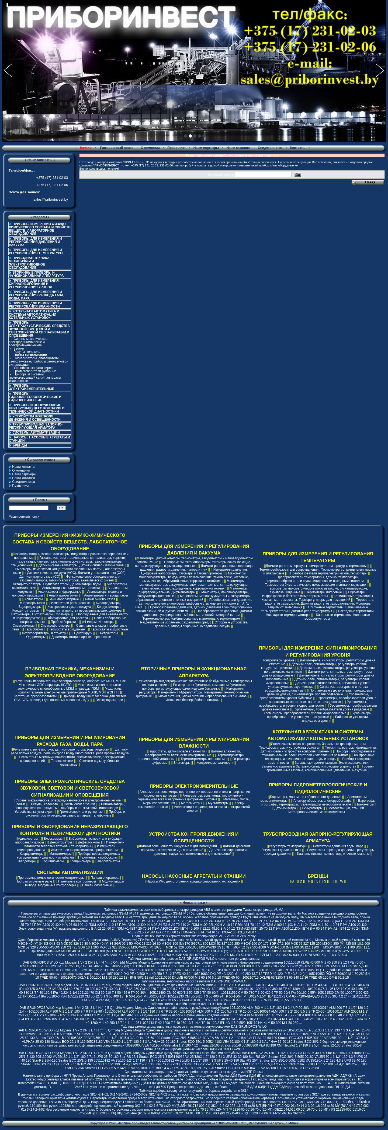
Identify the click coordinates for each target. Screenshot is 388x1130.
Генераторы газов (32, 603)
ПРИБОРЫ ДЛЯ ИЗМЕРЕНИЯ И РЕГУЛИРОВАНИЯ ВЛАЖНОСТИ (35, 304)
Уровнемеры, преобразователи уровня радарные (332, 709)
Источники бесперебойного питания (193, 700)
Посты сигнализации (79, 804)
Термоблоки (34, 629)
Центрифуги (83, 633)
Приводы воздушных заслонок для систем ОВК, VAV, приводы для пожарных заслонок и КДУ (70, 698)
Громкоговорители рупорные (35, 371)
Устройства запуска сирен (33, 368)
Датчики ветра (285, 808)
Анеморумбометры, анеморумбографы (322, 801)
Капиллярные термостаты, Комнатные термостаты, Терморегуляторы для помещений (318, 598)
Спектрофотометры (55, 625)
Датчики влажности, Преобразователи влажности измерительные (192, 753)
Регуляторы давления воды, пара (338, 846)
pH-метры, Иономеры (98, 622)
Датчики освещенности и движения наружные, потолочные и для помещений (200, 852)
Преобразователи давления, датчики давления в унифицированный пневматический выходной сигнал (197, 613)
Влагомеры (182, 763)
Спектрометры (23, 625)
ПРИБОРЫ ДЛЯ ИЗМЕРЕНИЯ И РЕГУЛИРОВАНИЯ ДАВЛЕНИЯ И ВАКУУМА (35, 242)
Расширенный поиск (116, 148)
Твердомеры (26, 861)
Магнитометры (60, 854)
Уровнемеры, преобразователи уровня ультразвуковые (319, 715)
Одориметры (35, 637)
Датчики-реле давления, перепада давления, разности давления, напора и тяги (196, 567)
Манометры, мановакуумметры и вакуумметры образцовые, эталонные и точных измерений (193, 598)
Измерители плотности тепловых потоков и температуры (74, 844)
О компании (150, 148)
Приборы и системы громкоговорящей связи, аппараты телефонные (35, 377)
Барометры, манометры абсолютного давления (305, 797)
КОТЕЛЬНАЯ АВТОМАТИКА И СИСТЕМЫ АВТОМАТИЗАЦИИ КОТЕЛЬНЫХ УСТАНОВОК (34, 314)
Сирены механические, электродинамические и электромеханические (28, 342)
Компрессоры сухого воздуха (69, 607)
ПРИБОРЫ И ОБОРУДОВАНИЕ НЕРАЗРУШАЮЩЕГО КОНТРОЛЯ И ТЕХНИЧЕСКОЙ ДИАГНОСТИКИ (36, 408)
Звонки (18, 348)
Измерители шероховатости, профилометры (84, 850)
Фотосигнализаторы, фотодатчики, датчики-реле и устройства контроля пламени (319, 749)
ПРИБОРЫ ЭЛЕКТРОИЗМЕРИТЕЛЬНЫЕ (31, 387)
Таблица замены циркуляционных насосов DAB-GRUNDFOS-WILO (194, 1049)
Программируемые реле (34, 881)
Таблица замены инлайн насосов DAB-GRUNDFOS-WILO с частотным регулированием (194, 959)
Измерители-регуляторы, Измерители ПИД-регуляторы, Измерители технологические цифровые (192, 692)
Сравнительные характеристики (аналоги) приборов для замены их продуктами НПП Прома (193, 1072)
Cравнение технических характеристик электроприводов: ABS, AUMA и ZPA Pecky (193, 936)
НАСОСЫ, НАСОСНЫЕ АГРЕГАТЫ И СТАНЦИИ (39, 438)
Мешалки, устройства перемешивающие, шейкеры (84, 610)
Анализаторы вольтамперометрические (71, 588)
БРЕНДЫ (19, 445)
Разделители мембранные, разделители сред (174, 622)
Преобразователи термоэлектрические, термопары (328, 573)
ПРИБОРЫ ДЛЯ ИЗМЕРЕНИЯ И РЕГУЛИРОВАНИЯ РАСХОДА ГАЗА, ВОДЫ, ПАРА (36, 295)
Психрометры (312, 808)
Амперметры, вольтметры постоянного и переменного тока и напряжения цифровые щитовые (190, 797)
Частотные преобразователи (35, 696)
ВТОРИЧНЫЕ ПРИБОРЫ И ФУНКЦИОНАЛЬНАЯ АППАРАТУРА (36, 274)
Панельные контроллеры (77, 881)
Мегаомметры (191, 803)
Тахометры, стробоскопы (99, 857)
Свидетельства (270, 148)
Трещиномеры (80, 861)
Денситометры (61, 842)
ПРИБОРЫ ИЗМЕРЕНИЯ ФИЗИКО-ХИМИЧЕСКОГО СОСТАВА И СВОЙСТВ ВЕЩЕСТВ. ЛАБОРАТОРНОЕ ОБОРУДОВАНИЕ (40, 229)
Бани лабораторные (64, 599)
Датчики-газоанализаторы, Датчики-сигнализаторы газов (81, 565)
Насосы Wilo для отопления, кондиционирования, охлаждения (193, 881)
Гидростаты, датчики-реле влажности (177, 751)
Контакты (298, 148)
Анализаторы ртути (63, 595)
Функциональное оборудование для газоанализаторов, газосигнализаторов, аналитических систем (70, 578)
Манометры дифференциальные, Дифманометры (192, 590)
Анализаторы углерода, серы (106, 595)
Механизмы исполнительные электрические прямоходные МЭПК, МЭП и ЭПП (70, 690)
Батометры (365, 804)
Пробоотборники (63, 622)
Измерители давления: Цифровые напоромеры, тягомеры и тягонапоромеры (194, 571)
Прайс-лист (176, 148)
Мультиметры (218, 803)
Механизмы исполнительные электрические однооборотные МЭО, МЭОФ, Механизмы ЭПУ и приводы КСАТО (71, 683)
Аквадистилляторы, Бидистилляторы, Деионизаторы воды (57, 584)
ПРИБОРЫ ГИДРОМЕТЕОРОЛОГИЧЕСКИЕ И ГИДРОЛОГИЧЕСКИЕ (35, 397)
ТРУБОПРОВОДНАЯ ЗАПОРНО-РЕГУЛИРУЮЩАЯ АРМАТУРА (36, 426)
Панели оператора (105, 878)
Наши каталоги (238, 148)
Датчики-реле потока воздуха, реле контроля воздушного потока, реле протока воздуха (70, 751)
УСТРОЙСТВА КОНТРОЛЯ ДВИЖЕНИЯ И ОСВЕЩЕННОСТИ (35, 417)
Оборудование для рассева (67, 618)
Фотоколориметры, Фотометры (45, 633)
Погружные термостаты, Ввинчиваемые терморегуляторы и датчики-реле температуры (314, 609)
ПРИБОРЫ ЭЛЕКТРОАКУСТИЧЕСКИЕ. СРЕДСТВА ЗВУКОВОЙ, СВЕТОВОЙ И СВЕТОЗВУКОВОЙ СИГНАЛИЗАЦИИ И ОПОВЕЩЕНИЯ (70, 788)
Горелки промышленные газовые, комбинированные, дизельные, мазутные (320, 768)
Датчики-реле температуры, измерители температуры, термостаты (316, 566)
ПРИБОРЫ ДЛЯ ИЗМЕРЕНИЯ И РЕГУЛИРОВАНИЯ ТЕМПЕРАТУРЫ (36, 251)
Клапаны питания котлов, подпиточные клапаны (333, 854)
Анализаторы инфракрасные (59, 592)
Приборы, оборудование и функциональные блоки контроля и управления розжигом (318, 753)
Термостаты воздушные (67, 629)
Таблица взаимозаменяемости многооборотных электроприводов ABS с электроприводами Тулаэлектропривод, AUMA (193, 910)
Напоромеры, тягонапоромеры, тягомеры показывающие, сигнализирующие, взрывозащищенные (193, 564)
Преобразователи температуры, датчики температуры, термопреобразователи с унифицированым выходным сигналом (315, 579)
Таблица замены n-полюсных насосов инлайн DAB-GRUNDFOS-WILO (194, 981)
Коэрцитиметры (31, 854)
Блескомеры (53, 838)
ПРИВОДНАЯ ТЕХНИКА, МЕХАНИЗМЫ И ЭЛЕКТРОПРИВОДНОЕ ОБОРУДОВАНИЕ (29, 263)
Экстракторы (108, 633)
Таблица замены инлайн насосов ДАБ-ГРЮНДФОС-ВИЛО (193, 1004)
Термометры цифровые (324, 592)
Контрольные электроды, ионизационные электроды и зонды (319, 757)
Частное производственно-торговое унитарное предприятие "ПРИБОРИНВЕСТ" (182, 1123)
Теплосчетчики (62, 761)
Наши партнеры (206, 148)
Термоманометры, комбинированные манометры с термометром (191, 618)
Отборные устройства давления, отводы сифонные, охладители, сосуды (201, 624)
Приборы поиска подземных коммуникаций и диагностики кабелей (68, 855)
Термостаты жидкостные (109, 629)
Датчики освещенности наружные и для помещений (178, 846)
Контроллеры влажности (214, 763)
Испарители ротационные (70, 603)
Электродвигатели (109, 700)
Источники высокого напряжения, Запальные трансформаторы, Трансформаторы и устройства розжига (313, 745)
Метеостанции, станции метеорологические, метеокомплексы (326, 810)
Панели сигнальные (97, 885)
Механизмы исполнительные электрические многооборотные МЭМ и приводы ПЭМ (69, 686)
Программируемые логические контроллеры (51, 878)
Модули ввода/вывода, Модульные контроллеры (74, 883)
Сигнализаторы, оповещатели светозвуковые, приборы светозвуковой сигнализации (38, 361)
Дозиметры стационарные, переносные (81, 637)
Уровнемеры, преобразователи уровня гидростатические (313, 703)
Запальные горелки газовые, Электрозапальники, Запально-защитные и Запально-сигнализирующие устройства (315, 764)
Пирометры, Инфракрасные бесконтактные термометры (314, 594)
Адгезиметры (28, 838)
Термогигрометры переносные (203, 759)
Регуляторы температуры (288, 846)
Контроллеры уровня (278, 660)
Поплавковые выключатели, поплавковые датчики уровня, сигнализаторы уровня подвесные (319, 692)
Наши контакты (23, 467)
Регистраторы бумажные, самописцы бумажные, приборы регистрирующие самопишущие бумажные (194, 686)
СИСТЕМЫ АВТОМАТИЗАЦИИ (36, 432)
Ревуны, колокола (26, 352)
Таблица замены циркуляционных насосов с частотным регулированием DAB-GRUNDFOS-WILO (193, 1026)
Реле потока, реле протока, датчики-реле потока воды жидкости (61, 749)
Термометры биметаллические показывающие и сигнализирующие (315, 585)
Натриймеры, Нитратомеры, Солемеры (40, 614)
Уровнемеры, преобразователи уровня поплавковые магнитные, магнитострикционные (322, 700)
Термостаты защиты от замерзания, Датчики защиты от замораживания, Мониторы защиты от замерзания (319, 603)
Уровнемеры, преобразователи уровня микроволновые (305, 713)
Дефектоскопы (89, 842)
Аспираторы (34, 599)
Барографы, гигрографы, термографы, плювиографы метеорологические (318, 802)
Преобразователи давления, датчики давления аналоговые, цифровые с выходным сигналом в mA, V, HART (193, 603)
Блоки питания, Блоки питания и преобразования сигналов (202, 696)
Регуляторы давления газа (281, 850)
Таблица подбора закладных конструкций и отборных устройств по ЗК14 (193, 1091)
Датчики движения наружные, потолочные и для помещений (196, 848)
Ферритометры (109, 861)
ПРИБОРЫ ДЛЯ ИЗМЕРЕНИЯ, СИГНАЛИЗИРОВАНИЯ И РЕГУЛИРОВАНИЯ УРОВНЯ (34, 284)
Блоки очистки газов (100, 599)
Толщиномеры (53, 861)
